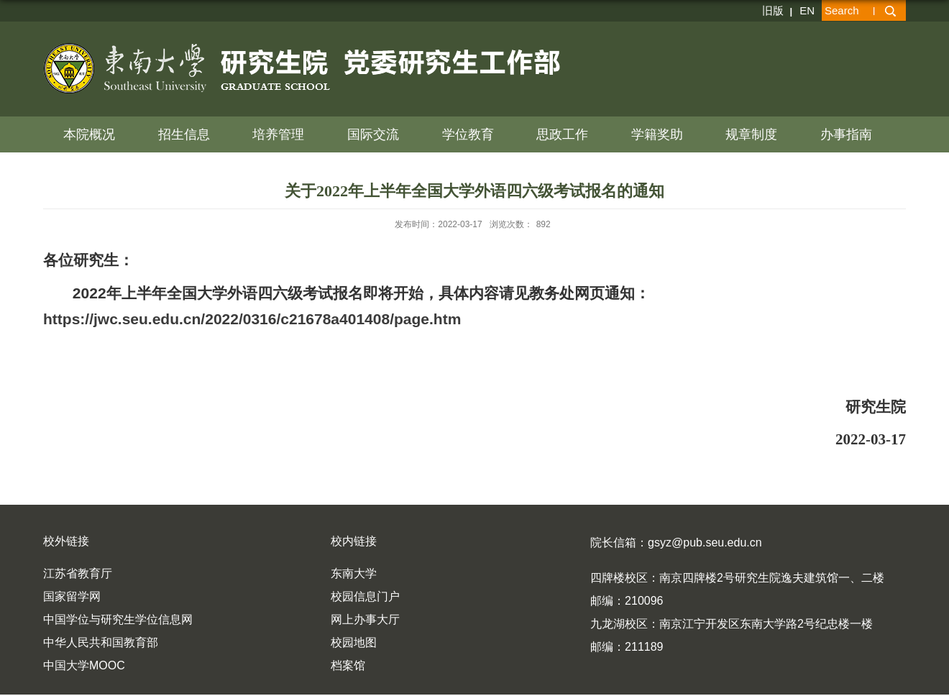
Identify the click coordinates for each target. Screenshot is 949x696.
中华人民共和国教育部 (100, 642)
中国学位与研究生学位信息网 (118, 619)
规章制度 (751, 134)
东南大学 (354, 573)
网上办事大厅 (365, 619)
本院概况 (89, 134)
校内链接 (354, 541)
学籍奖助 (657, 134)
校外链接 (66, 541)
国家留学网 (72, 596)
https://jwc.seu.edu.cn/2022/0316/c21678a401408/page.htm (252, 319)
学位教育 (468, 134)
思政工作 (562, 134)
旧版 (773, 10)
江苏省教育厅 (77, 573)
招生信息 (184, 134)
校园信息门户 (365, 596)
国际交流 (373, 134)
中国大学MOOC (84, 665)
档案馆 (348, 665)
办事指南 (846, 134)
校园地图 (354, 642)
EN (807, 10)
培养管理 (278, 134)
